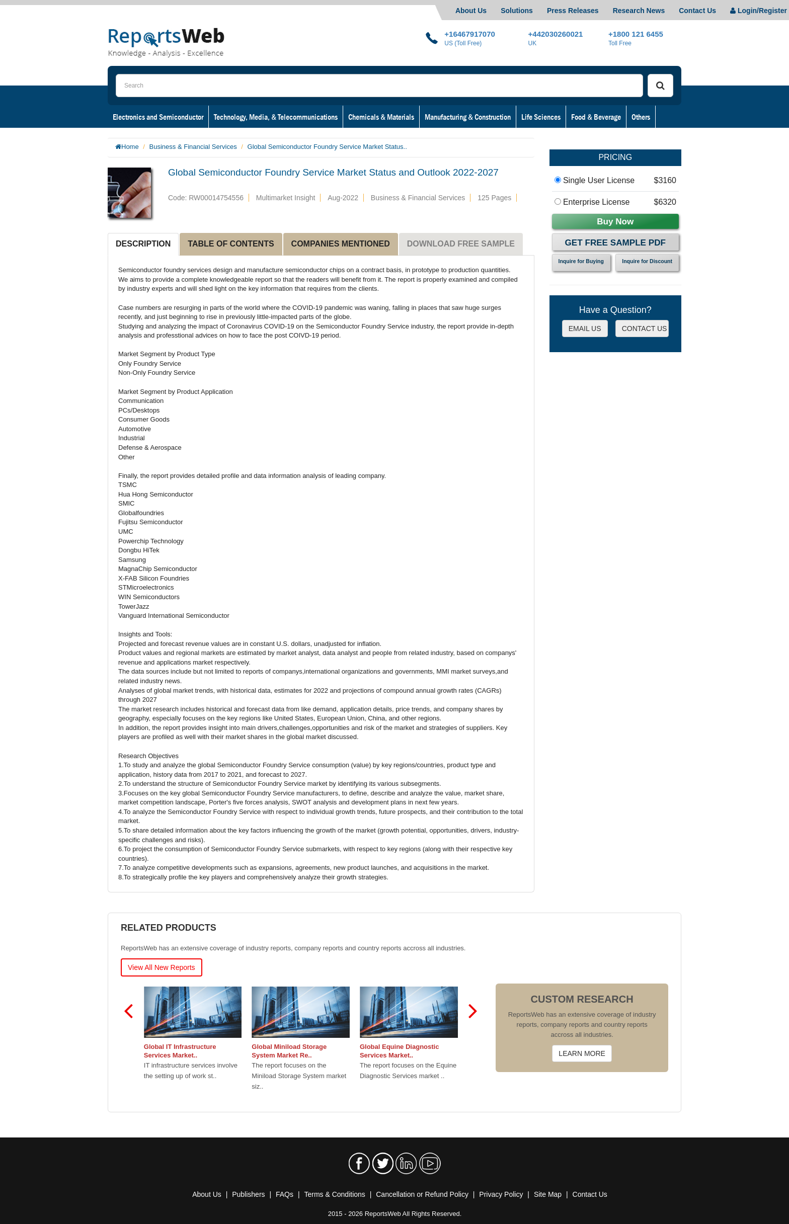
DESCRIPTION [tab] (143, 243)
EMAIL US (585, 328)
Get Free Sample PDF (615, 243)
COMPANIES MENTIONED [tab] (340, 243)
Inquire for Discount (647, 261)
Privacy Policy (501, 1194)
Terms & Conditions (334, 1194)
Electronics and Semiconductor (158, 116)
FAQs (284, 1194)
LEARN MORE (582, 1053)
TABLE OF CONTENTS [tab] (231, 243)
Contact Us (697, 11)
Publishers (248, 1194)
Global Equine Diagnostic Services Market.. (399, 1051)
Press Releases (573, 11)
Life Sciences (541, 116)
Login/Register (758, 11)
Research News (639, 11)
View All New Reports (161, 967)
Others (641, 116)
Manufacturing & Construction (468, 116)
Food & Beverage (596, 116)
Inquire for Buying (581, 261)
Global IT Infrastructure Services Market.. (180, 1051)
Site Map (548, 1194)
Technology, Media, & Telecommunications (276, 116)
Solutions (517, 11)
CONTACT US (644, 328)
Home (130, 146)
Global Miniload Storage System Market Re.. (289, 1051)
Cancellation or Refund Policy (422, 1194)
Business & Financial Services (193, 146)
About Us (471, 11)
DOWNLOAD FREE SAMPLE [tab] (461, 243)
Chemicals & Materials (381, 116)
